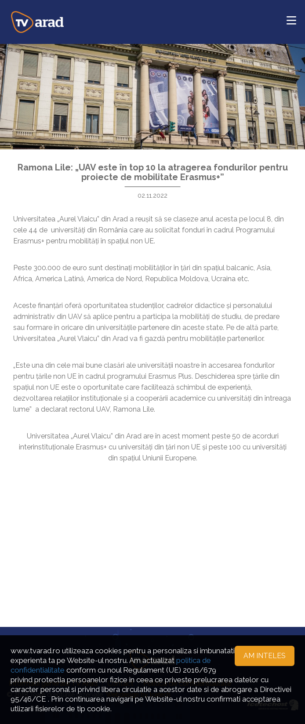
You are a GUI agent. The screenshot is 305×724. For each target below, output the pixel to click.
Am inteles (264, 656)
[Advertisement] (152, 533)
